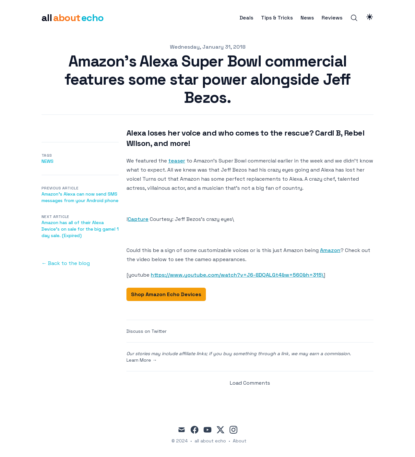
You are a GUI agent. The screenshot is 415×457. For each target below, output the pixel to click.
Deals (246, 18)
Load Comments (250, 382)
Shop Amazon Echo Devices (166, 294)
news (47, 161)
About (239, 441)
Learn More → (141, 360)
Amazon (330, 250)
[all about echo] (72, 18)
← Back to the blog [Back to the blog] (66, 263)
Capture (138, 219)
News (307, 18)
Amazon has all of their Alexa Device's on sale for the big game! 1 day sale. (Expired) (80, 229)
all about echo (210, 441)
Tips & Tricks (277, 18)
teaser (176, 160)
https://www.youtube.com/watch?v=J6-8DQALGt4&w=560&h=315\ (237, 274)
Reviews (332, 18)
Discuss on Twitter (146, 331)
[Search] (354, 18)
